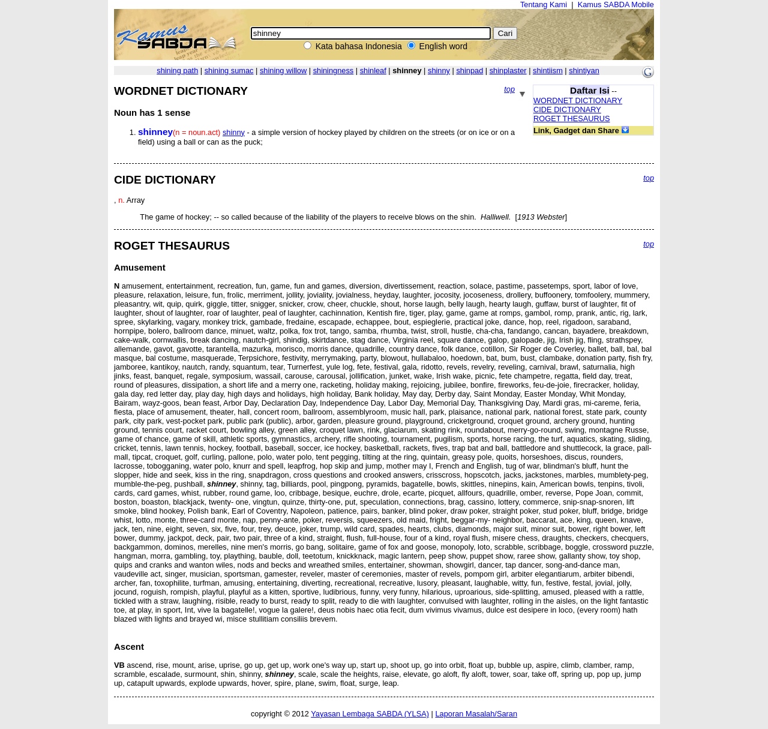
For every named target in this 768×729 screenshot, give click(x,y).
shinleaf (373, 70)
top (509, 89)
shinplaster (508, 70)
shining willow (283, 70)
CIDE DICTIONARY (567, 109)
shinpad (469, 70)
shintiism (548, 70)
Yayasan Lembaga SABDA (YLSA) (370, 713)
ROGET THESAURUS (571, 118)
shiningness (333, 70)
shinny (439, 70)
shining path (177, 70)
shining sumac (229, 70)
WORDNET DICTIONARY (577, 100)
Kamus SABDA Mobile (616, 4)
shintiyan (584, 70)
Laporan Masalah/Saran (476, 713)
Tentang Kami (543, 4)
